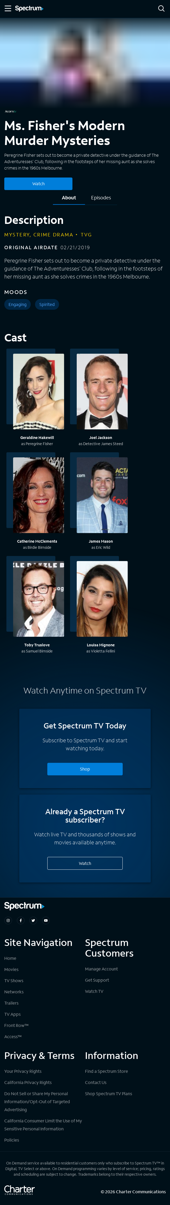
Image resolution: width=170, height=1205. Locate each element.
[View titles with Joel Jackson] (102, 392)
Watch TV (94, 991)
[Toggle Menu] (7, 8)
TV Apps (12, 1014)
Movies (11, 969)
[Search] (161, 9)
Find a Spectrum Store (106, 1071)
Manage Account (101, 969)
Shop (85, 769)
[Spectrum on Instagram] (8, 920)
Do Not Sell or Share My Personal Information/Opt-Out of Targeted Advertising (37, 1101)
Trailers (11, 1003)
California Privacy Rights (28, 1082)
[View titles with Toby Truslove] (39, 600)
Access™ (13, 1036)
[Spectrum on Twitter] (33, 920)
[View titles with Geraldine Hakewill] (39, 392)
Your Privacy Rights (22, 1071)
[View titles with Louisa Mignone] (102, 600)
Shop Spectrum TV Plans (108, 1093)
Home (10, 958)
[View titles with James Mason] (102, 496)
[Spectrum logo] (29, 9)
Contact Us (95, 1082)
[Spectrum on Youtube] (46, 920)
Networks (14, 991)
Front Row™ (16, 1025)
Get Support (97, 980)
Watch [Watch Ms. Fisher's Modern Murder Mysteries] (38, 183)
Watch (85, 863)
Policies (11, 1140)
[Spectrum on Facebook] (21, 920)
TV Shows (13, 980)
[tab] (69, 199)
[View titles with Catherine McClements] (39, 496)
